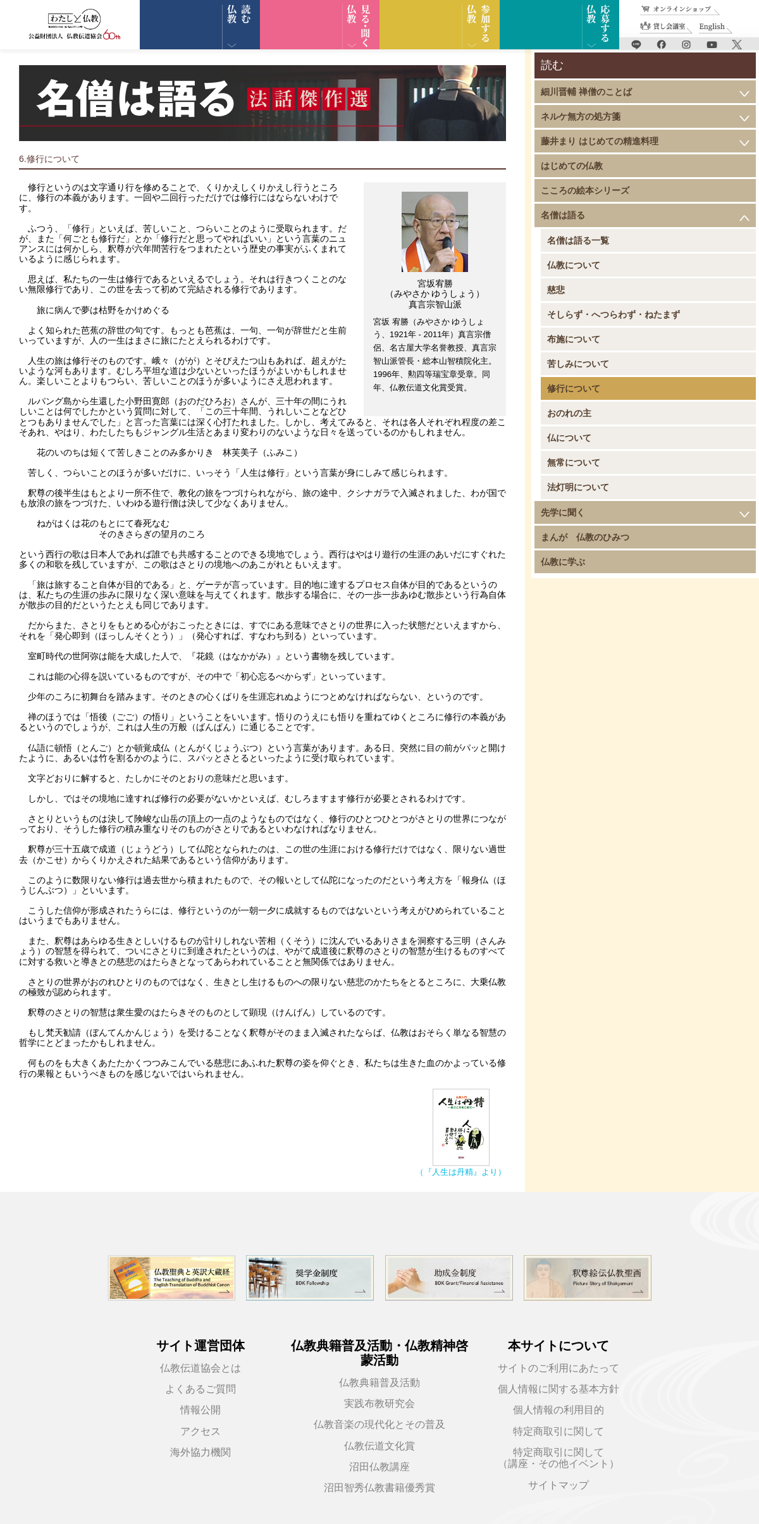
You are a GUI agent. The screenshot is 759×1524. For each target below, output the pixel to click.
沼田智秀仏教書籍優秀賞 (379, 1487)
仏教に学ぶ (563, 562)
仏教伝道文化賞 (379, 1445)
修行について (573, 388)
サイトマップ (558, 1485)
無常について (573, 462)
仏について (569, 438)
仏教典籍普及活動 (379, 1382)
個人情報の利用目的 (558, 1409)
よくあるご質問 (200, 1389)
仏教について (573, 265)
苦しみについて (578, 364)
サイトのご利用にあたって (558, 1368)
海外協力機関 (200, 1452)
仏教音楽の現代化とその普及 (379, 1424)
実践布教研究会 (379, 1403)
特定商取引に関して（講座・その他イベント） (558, 1458)
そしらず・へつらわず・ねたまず (613, 314)
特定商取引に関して (558, 1431)
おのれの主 (569, 413)
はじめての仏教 (572, 166)
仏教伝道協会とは (200, 1368)
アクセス (200, 1431)
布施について (573, 339)
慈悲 (556, 290)
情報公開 (200, 1409)
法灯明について (578, 487)
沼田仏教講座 (379, 1466)
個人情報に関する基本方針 (558, 1389)
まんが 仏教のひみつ (585, 537)
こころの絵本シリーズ (585, 190)
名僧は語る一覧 (578, 240)
